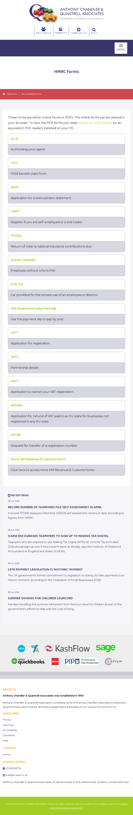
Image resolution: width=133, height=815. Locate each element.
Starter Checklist (23, 260)
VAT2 (14, 357)
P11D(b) (16, 236)
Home (6, 754)
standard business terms (101, 706)
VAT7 (14, 381)
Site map (8, 724)
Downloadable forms (31, 94)
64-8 (14, 139)
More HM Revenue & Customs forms (38, 459)
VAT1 (14, 332)
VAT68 (15, 435)
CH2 (14, 163)
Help (5, 740)
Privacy (7, 719)
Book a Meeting (43, 30)
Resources (12, 94)
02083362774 (60, 30)
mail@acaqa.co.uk (78, 31)
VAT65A (16, 405)
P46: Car (17, 284)
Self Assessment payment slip (33, 308)
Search (94, 31)
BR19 (14, 187)
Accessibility (10, 730)
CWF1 (15, 211)
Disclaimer (9, 735)
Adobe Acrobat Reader (95, 123)
